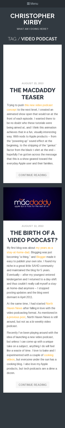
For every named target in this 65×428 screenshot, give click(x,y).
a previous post (16, 317)
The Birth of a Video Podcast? (33, 236)
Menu (32, 3)
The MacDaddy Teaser (32, 94)
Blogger (41, 256)
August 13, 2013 (33, 225)
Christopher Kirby (32, 19)
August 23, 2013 (33, 83)
